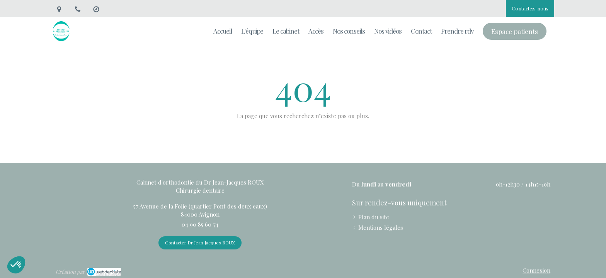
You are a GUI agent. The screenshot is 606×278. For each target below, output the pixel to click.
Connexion (536, 270)
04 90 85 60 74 (200, 224)
